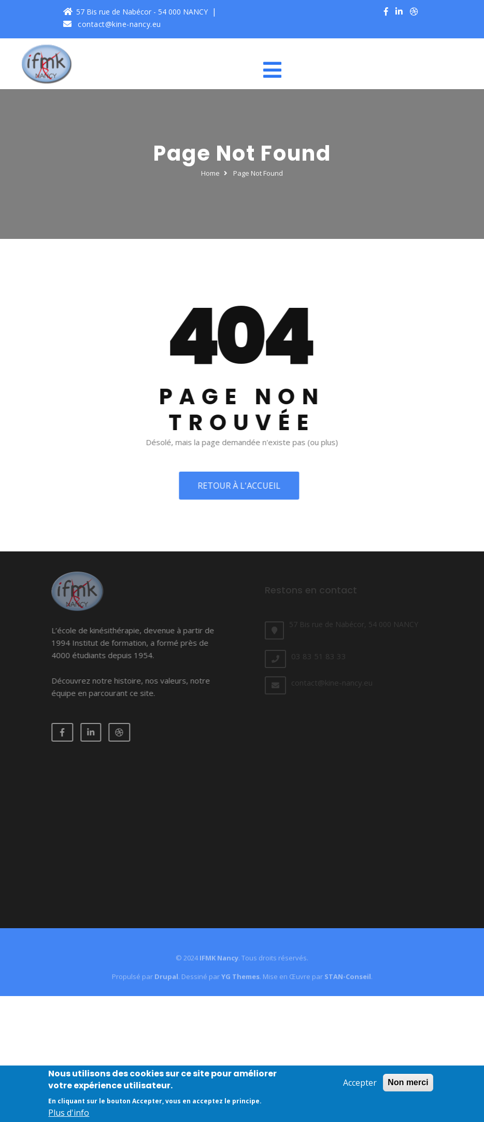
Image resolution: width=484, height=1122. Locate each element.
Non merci (408, 1085)
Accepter (360, 1085)
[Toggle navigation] (276, 70)
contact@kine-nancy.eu (112, 24)
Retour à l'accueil (236, 485)
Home (210, 173)
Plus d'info (68, 1115)
